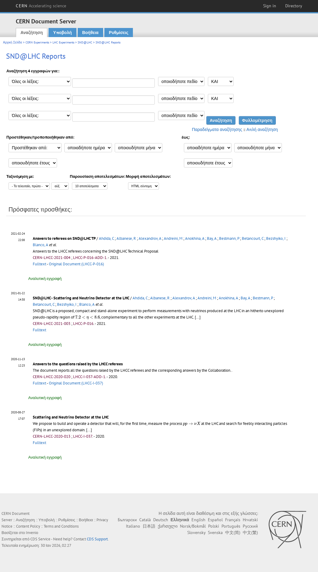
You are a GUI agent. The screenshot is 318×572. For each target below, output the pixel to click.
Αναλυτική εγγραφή (45, 278)
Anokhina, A (194, 238)
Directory (293, 6)
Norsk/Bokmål (193, 526)
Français (232, 519)
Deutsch (160, 519)
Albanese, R (126, 238)
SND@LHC (85, 42)
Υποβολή (62, 32)
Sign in (269, 6)
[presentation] (87, 317)
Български (127, 519)
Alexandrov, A (150, 238)
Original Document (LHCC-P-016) (76, 264)
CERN (41, 6)
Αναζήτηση (31, 32)
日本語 (149, 526)
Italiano (133, 526)
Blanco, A (40, 244)
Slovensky (196, 532)
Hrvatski (250, 519)
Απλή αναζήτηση (262, 129)
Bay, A (211, 238)
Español (215, 519)
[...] (89, 429)
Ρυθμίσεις (118, 32)
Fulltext (39, 264)
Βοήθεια (90, 32)
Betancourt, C (252, 238)
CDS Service (40, 539)
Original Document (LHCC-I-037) (76, 383)
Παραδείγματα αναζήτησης (217, 129)
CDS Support (97, 539)
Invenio (32, 532)
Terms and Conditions (61, 526)
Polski (213, 526)
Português (231, 526)
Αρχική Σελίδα (12, 42)
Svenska (215, 532)
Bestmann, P (229, 238)
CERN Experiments (37, 42)
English (198, 519)
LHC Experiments (63, 42)
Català (145, 519)
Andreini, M (173, 238)
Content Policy (28, 526)
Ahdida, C (106, 238)
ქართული (168, 526)
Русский (250, 526)
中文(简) (232, 532)
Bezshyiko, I (276, 238)
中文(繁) (250, 532)
